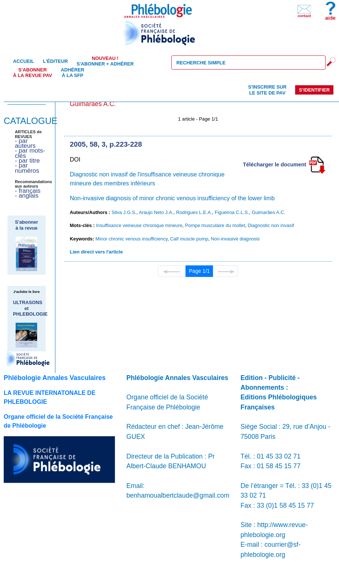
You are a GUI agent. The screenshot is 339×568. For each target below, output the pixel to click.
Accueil (23, 61)
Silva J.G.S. (124, 212)
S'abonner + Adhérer (105, 61)
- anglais (26, 195)
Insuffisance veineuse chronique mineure (139, 225)
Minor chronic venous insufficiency (132, 239)
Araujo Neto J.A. (156, 212)
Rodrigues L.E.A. (194, 212)
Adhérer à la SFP (72, 72)
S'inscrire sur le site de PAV (267, 89)
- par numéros (27, 168)
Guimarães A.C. (268, 212)
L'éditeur (55, 61)
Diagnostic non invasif (271, 225)
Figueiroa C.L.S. (232, 212)
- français (28, 190)
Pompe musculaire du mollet (215, 225)
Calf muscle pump (189, 239)
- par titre (27, 160)
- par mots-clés (30, 153)
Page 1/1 (199, 271)
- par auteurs (25, 143)
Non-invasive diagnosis (235, 239)
